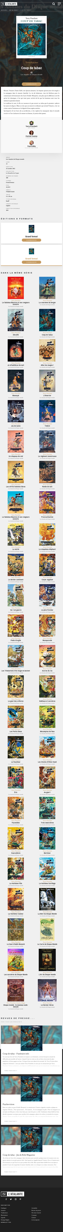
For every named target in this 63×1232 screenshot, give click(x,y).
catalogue (13, 10)
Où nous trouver (36, 1213)
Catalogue (3, 1208)
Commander (31, 84)
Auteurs (3, 1210)
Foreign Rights (5, 1220)
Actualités (34, 1208)
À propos (34, 1215)
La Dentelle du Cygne (12, 173)
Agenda (3, 1218)
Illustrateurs (4, 1215)
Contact (34, 1218)
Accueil (4, 10)
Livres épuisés (36, 1220)
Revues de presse (36, 1210)
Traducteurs (4, 1213)
